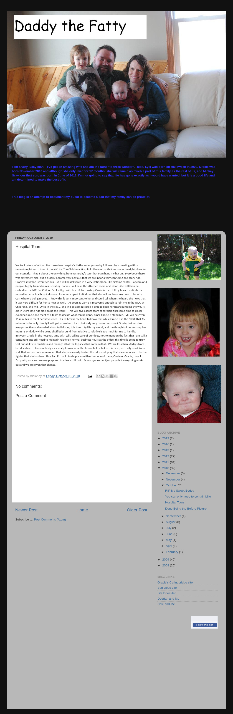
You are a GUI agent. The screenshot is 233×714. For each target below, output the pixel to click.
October (172, 485)
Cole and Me (166, 604)
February (172, 552)
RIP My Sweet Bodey (179, 490)
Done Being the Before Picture (186, 508)
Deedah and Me (168, 598)
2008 (166, 565)
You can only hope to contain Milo (188, 496)
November (173, 479)
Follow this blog (204, 624)
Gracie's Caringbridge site (175, 582)
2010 (166, 468)
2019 (166, 438)
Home (82, 510)
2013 (166, 450)
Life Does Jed (166, 593)
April (169, 546)
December (173, 473)
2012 (166, 456)
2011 (166, 462)
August (171, 522)
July (169, 528)
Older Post (137, 510)
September (174, 516)
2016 (166, 444)
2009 (166, 559)
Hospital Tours (175, 502)
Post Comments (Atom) (50, 519)
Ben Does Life (167, 587)
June (169, 534)
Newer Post (26, 510)
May (169, 540)
